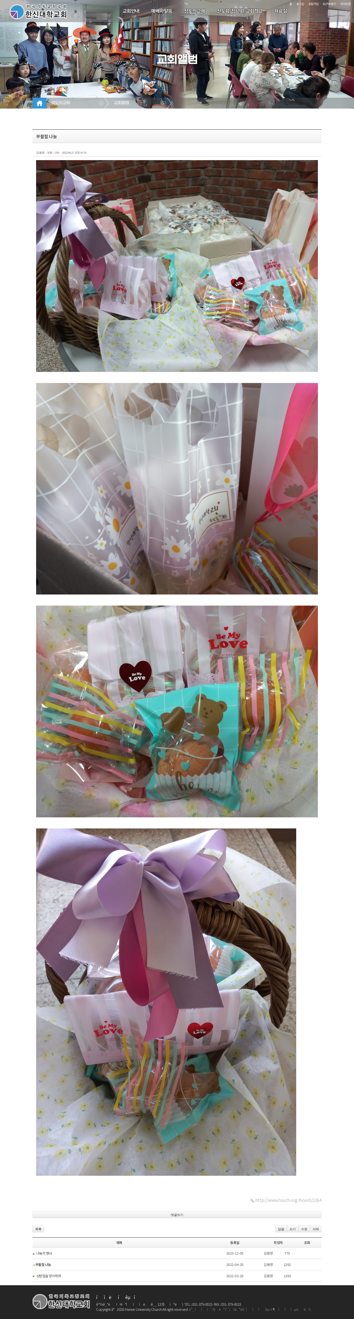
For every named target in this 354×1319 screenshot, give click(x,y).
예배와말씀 (161, 10)
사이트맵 (345, 4)
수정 (304, 1229)
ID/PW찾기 (329, 4)
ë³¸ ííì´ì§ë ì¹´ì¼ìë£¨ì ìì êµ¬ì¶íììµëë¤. (250, 1309)
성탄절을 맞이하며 (48, 1275)
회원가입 (313, 4)
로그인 (300, 4)
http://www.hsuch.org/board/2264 (288, 1200)
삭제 (316, 1229)
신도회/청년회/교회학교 (239, 10)
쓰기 (292, 1229)
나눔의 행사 (44, 1253)
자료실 (280, 10)
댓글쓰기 (177, 1215)
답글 (281, 1229)
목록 (38, 1229)
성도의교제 (194, 10)
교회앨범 (121, 103)
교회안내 (131, 10)
